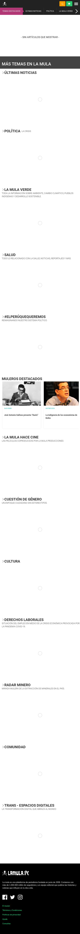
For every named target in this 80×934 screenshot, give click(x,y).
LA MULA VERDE (66, 11)
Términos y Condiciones (12, 910)
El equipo (6, 906)
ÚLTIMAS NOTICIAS (33, 11)
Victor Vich (50, 408)
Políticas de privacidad (11, 915)
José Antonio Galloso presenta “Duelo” (21, 415)
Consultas (6, 924)
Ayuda (4, 919)
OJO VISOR (8, 408)
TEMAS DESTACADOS (11, 11)
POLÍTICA (50, 11)
